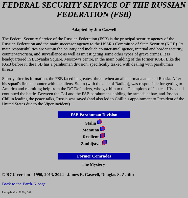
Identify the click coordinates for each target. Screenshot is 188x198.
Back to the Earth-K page (24, 184)
